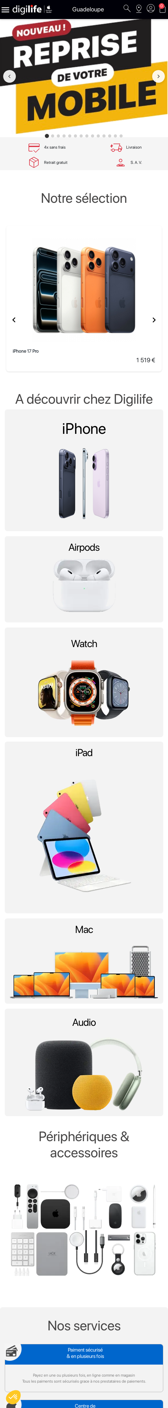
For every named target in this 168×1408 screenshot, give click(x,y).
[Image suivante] (158, 76)
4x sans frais (55, 147)
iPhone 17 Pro (26, 351)
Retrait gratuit (56, 162)
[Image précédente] (9, 76)
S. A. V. (136, 162)
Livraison (134, 147)
